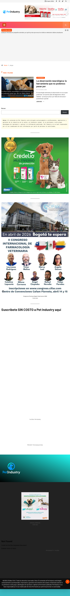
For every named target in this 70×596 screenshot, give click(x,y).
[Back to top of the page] (67, 581)
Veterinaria (40, 77)
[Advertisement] (35, 50)
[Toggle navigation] (4, 24)
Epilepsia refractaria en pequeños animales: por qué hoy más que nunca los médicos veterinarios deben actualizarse (32, 32)
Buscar (3, 108)
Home (5, 65)
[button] (66, 30)
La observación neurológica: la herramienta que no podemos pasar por (51, 83)
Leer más (40, 101)
